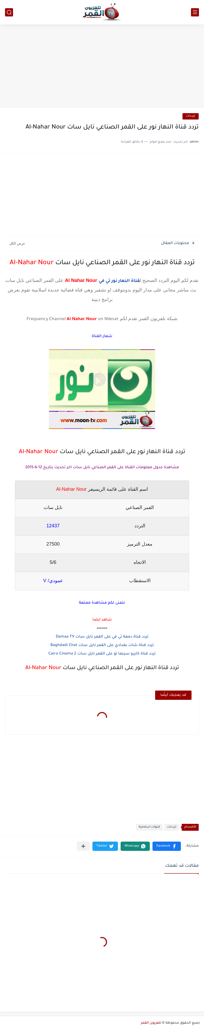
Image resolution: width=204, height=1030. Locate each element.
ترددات (190, 116)
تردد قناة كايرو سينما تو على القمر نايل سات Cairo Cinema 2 (102, 654)
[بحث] (9, 12)
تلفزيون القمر (151, 1023)
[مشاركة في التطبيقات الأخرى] (83, 846)
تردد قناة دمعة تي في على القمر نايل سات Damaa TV (102, 637)
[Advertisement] (102, 67)
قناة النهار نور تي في (119, 281)
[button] (166, 846)
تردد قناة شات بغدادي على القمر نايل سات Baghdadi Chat (102, 645)
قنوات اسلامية (149, 827)
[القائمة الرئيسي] (195, 12)
